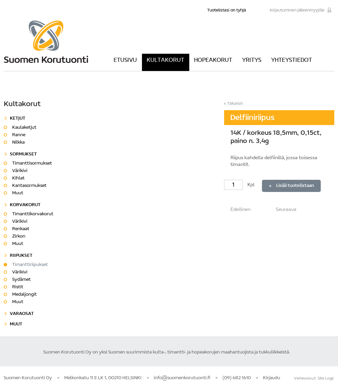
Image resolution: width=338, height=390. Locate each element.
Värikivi (19, 171)
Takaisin (235, 103)
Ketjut (17, 118)
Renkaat (20, 229)
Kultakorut (165, 60)
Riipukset (21, 255)
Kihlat (18, 178)
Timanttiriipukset (30, 265)
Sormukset (23, 154)
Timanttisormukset (32, 163)
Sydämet (21, 279)
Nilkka (18, 142)
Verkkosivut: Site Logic (314, 378)
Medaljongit (24, 294)
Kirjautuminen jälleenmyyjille (297, 10)
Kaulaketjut (24, 127)
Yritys (251, 60)
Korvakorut (25, 205)
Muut (17, 193)
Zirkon (18, 236)
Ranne (18, 135)
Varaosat (22, 314)
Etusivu (125, 60)
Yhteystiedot (291, 60)
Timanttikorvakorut (32, 214)
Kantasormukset (29, 186)
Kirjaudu (271, 378)
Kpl (240, 185)
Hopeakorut (213, 60)
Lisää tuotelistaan (295, 186)
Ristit (17, 287)
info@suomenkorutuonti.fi (182, 378)
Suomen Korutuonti (46, 41)
